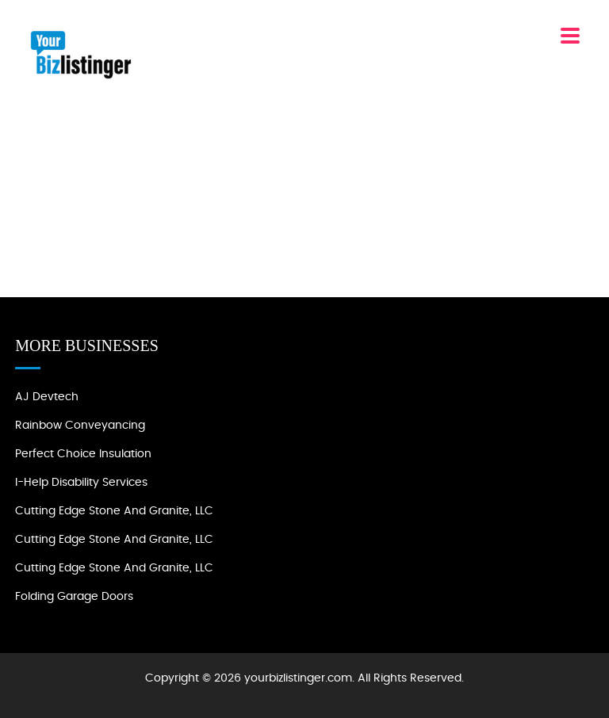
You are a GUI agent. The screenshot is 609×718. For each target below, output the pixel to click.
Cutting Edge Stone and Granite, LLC (114, 511)
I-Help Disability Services (81, 482)
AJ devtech (47, 397)
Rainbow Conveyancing (80, 425)
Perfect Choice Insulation (83, 454)
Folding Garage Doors (74, 596)
